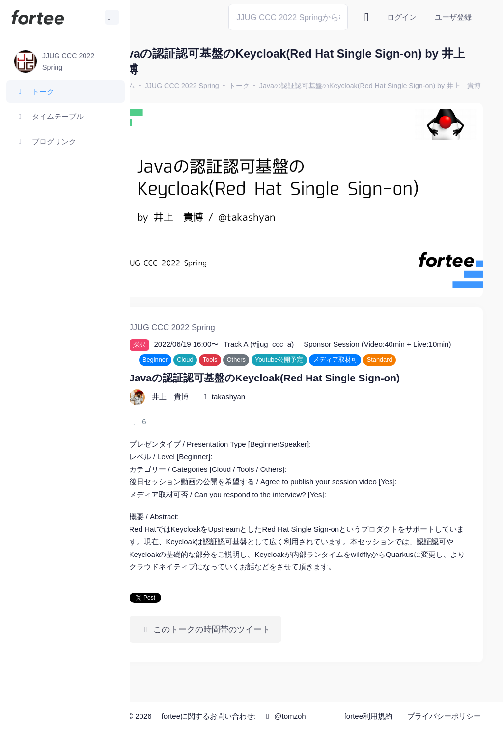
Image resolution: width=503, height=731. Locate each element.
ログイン (402, 17)
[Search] (288, 17)
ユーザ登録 (453, 17)
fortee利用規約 (371, 706)
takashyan (266, 403)
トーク (277, 85)
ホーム (162, 85)
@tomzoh (268, 722)
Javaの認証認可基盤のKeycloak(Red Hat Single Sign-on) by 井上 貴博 (267, 97)
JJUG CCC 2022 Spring (220, 85)
